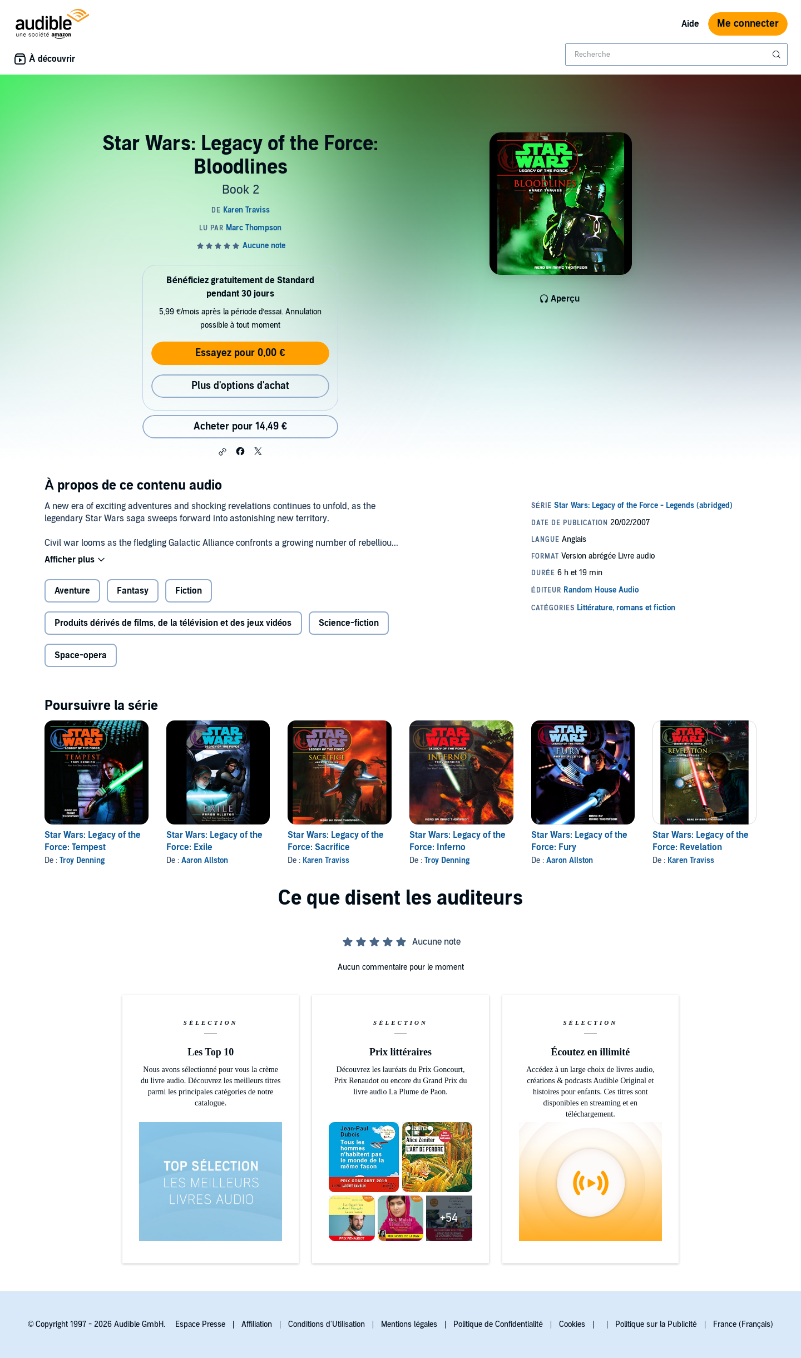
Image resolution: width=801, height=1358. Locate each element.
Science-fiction (349, 623)
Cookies (572, 1324)
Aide (690, 23)
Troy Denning (82, 860)
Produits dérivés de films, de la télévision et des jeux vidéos (173, 623)
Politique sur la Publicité (656, 1324)
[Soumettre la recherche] (778, 54)
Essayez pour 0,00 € (240, 353)
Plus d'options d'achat (240, 386)
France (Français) (743, 1324)
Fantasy (133, 590)
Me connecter (748, 23)
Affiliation (256, 1324)
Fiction (188, 590)
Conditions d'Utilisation (326, 1324)
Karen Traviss (326, 860)
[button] (222, 451)
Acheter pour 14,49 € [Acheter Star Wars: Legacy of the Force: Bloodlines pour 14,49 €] (240, 426)
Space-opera (81, 655)
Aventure (72, 590)
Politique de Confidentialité (498, 1324)
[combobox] (676, 54)
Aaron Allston (204, 860)
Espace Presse (200, 1324)
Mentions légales (409, 1324)
